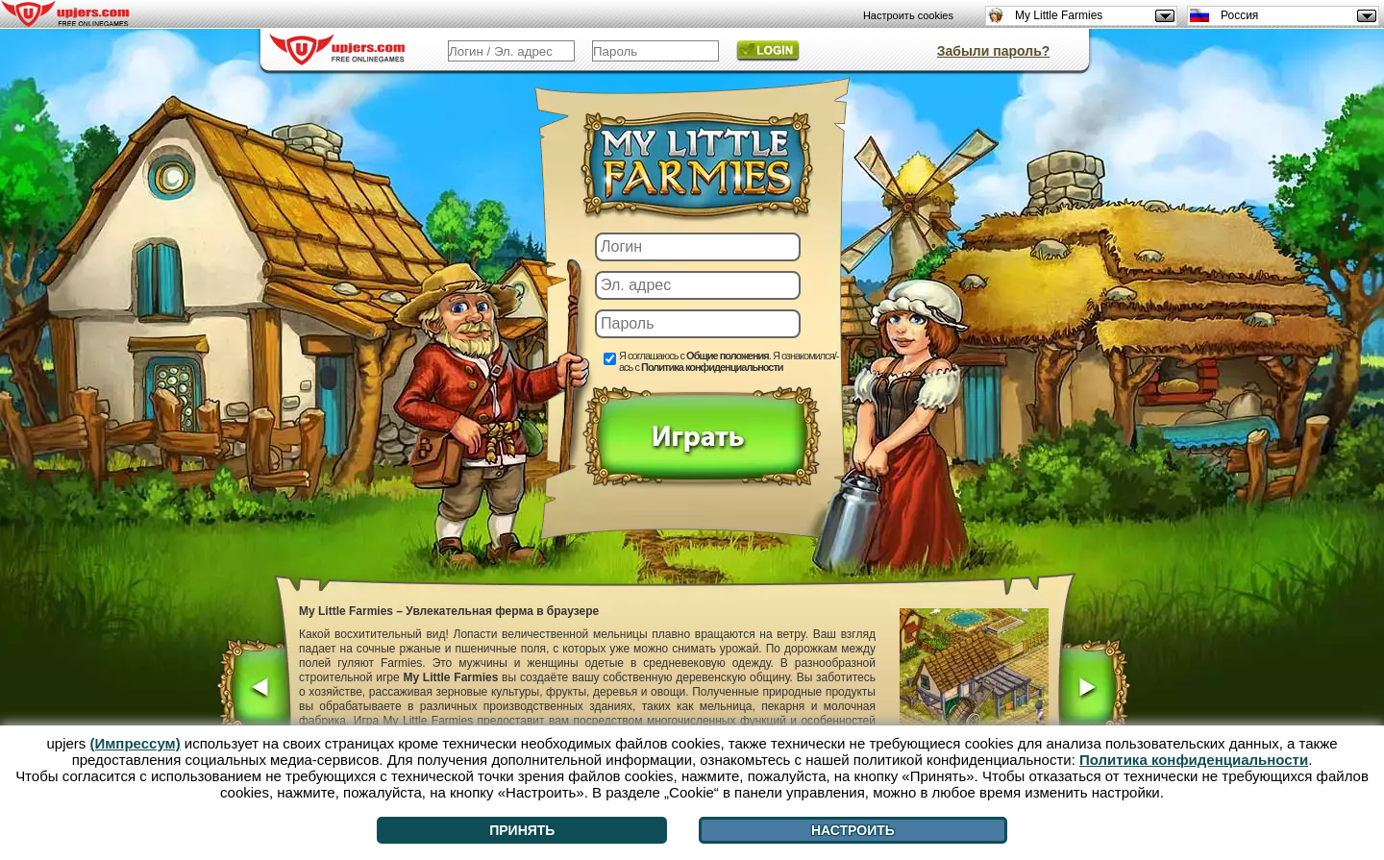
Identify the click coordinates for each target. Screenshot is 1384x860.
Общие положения (727, 355)
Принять (522, 830)
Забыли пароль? (993, 51)
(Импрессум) (135, 743)
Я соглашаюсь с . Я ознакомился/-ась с (728, 361)
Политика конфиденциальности (712, 367)
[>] (1093, 690)
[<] (254, 690)
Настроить (853, 830)
